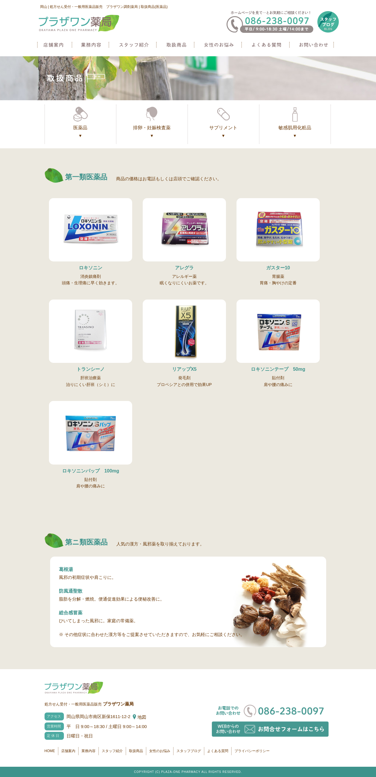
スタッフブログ (188, 751)
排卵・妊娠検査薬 (152, 132)
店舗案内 (55, 45)
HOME (50, 751)
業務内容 (91, 45)
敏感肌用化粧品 (295, 132)
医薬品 (80, 132)
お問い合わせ (312, 45)
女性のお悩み (218, 45)
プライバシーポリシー (252, 751)
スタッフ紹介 (133, 45)
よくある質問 (266, 45)
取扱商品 (176, 45)
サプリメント (223, 132)
